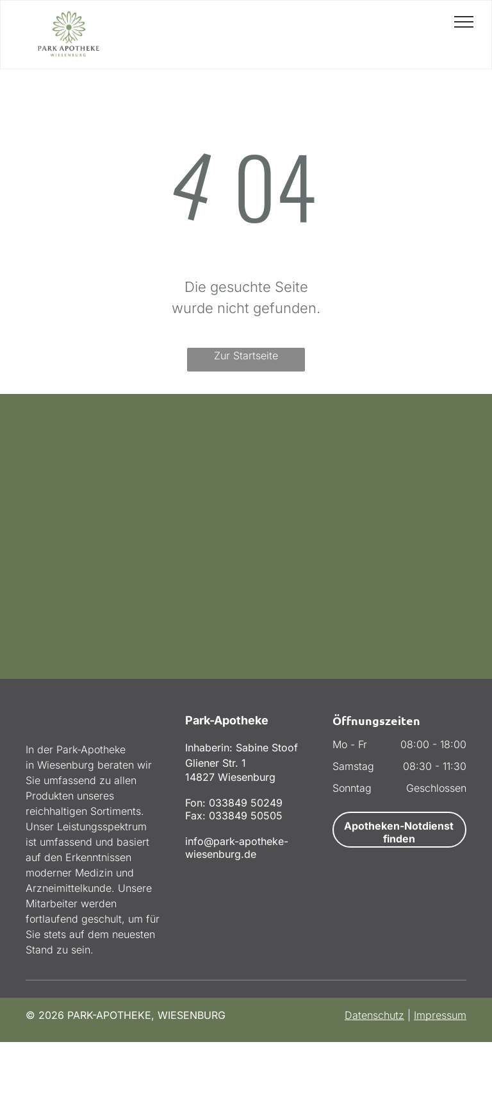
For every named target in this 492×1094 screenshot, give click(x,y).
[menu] (463, 21)
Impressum (440, 1015)
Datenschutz (374, 1015)
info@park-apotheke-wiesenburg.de (236, 847)
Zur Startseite (246, 355)
